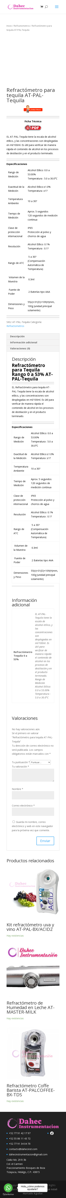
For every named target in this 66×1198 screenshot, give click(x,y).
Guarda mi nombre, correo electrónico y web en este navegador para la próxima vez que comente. (32, 826)
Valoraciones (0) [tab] (20, 348)
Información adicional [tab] (23, 342)
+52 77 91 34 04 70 (19, 1143)
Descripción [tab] (17, 336)
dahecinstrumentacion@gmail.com (28, 1154)
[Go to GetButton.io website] (8, 1194)
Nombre (17, 789)
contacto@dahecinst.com (23, 1149)
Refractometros (22, 25)
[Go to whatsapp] (8, 1187)
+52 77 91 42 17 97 (19, 1133)
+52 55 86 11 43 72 (19, 1138)
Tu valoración (20, 766)
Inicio (9, 25)
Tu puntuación (21, 762)
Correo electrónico (23, 805)
